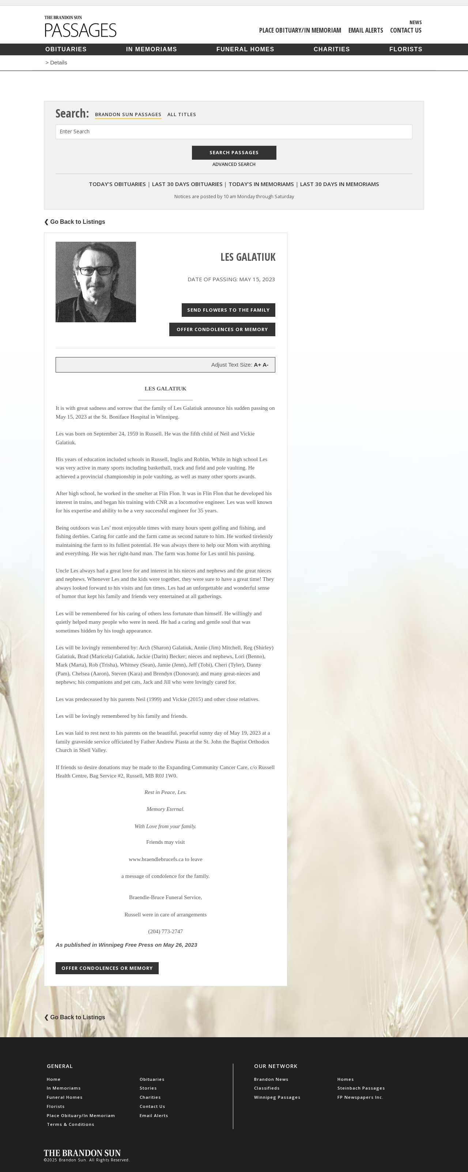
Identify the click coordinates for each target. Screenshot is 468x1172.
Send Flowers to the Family (228, 310)
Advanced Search (234, 164)
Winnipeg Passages (277, 1097)
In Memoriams (151, 49)
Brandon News (271, 1079)
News (416, 22)
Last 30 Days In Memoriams (339, 184)
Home (54, 1079)
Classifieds (267, 1088)
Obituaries (66, 49)
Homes (345, 1079)
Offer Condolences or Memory (222, 329)
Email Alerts (365, 30)
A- (265, 364)
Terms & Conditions (70, 1124)
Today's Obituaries (117, 184)
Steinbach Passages (361, 1088)
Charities (332, 49)
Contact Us (406, 30)
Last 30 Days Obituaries (187, 184)
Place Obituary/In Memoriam (300, 30)
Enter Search (75, 131)
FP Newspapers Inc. (360, 1097)
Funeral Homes (245, 49)
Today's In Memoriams (261, 184)
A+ (257, 364)
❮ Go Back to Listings (74, 222)
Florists (406, 49)
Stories (148, 1088)
